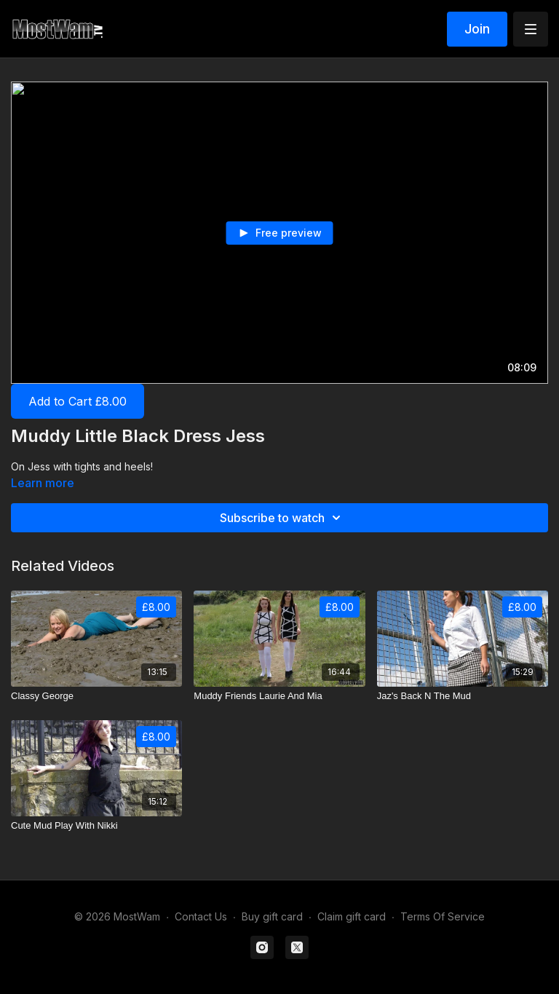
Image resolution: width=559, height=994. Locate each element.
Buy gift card (272, 916)
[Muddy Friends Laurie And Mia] (279, 696)
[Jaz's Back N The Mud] (462, 696)
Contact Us (201, 916)
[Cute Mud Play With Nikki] (96, 826)
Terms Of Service (442, 916)
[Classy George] (96, 696)
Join (477, 28)
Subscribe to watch (282, 517)
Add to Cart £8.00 (77, 401)
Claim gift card (351, 916)
